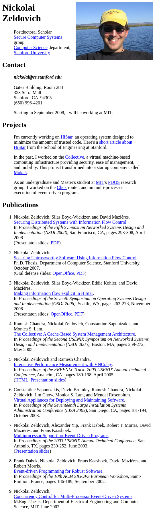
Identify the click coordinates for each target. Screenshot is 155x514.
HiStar (66, 137)
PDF (55, 242)
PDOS (114, 182)
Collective (74, 157)
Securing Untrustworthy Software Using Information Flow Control (75, 257)
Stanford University (32, 52)
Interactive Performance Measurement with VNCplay (63, 364)
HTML (21, 379)
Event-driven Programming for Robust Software (58, 471)
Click (62, 187)
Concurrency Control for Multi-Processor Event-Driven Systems (73, 496)
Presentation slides (48, 379)
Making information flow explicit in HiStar (53, 293)
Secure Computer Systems (38, 37)
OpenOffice (63, 273)
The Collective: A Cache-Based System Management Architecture (74, 334)
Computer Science (31, 47)
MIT (100, 182)
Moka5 (20, 172)
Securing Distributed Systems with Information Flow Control (70, 222)
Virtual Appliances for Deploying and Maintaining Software (69, 400)
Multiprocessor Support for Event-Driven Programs (61, 435)
